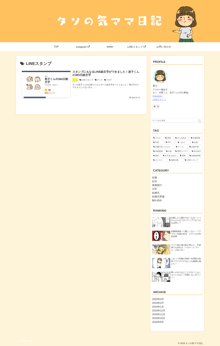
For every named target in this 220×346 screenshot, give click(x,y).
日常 (154, 189)
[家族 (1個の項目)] (182, 156)
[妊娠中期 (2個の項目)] (195, 147)
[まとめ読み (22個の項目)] (181, 138)
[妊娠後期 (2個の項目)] (158, 151)
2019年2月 (158, 303)
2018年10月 (158, 318)
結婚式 (156, 192)
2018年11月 (158, 314)
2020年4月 (158, 299)
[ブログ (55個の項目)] (157, 138)
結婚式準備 (158, 196)
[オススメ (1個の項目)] (159, 160)
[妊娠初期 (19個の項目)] (196, 138)
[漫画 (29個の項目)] (168, 138)
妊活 (154, 181)
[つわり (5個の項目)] (183, 142)
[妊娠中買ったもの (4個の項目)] (163, 147)
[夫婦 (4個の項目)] (197, 142)
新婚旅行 (157, 185)
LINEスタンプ (159, 99)
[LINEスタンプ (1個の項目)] (193, 160)
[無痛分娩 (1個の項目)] (175, 160)
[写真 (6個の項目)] (158, 142)
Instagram (157, 96)
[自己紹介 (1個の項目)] (196, 151)
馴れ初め (157, 200)
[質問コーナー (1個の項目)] (182, 151)
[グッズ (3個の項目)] (180, 147)
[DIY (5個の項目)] (170, 142)
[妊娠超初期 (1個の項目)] (195, 156)
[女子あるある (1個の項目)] (169, 156)
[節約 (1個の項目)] (156, 156)
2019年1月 (158, 306)
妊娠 (154, 177)
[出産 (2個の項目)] (169, 151)
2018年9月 (158, 322)
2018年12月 (158, 310)
